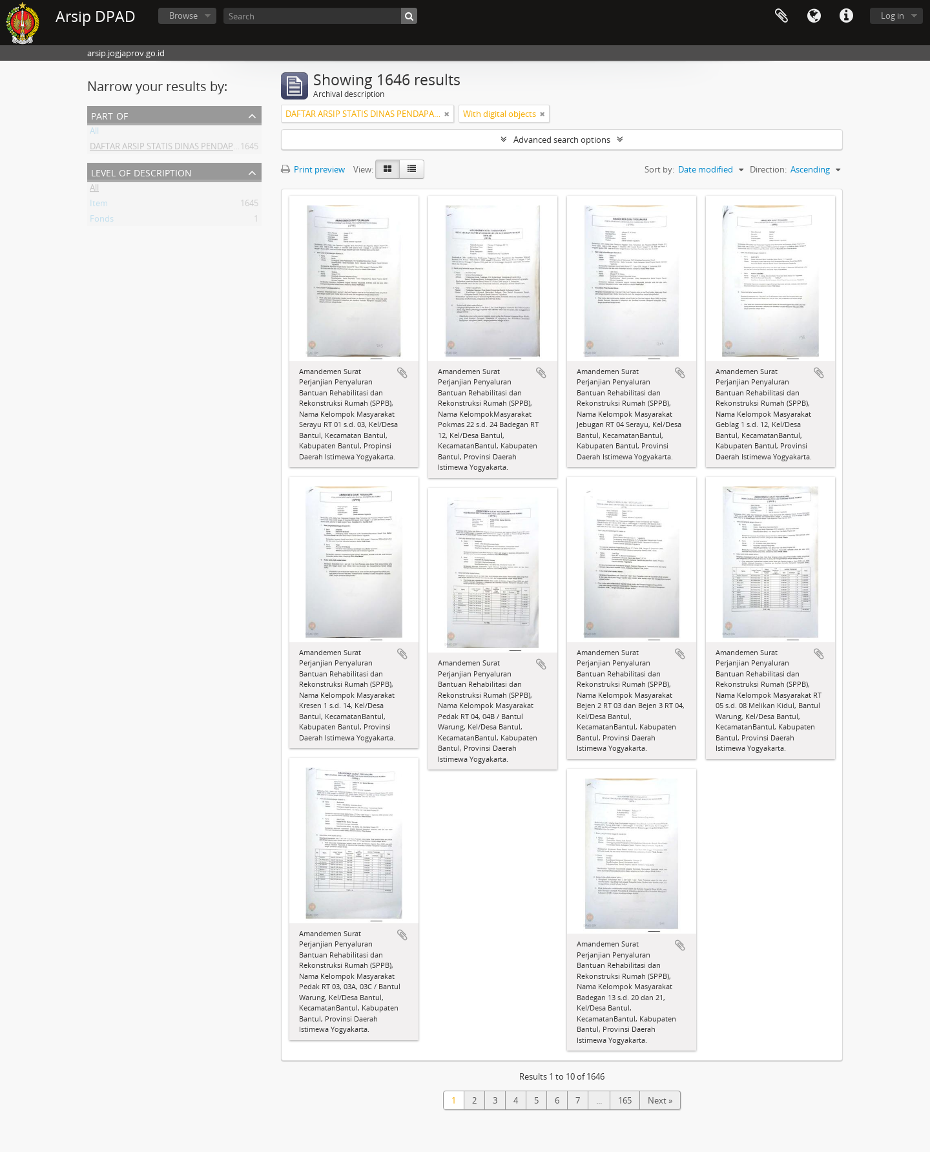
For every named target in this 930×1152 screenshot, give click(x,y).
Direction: (768, 169)
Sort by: (659, 169)
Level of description (141, 171)
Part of (109, 114)
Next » (660, 1100)
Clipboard (781, 16)
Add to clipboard (402, 372)
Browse (183, 15)
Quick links (846, 16)
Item (99, 205)
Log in (892, 15)
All (94, 133)
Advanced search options (561, 139)
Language (814, 16)
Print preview (313, 169)
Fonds (102, 221)
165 (625, 1100)
